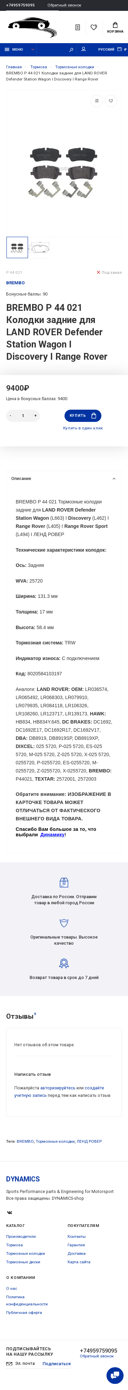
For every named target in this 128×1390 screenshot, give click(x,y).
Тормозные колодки (55, 1141)
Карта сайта (79, 1262)
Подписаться (57, 1363)
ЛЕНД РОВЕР (89, 1141)
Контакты (77, 1236)
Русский (106, 49)
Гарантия (76, 1245)
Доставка (77, 1253)
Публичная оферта (24, 1312)
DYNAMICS (23, 1179)
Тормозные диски (23, 1262)
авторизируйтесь (57, 1087)
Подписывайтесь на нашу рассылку (29, 1351)
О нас (11, 1288)
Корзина (115, 28)
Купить (83, 415)
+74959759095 (20, 5)
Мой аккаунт (83, 49)
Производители (21, 1236)
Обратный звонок (64, 5)
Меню (14, 49)
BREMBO (25, 1141)
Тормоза (14, 1245)
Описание (63, 478)
